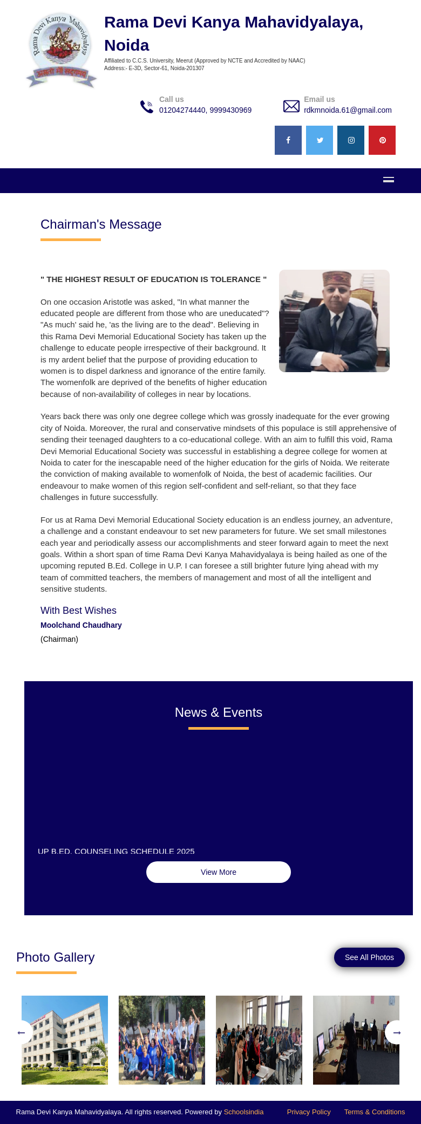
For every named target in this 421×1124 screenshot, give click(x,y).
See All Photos (369, 957)
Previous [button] (21, 1032)
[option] (64, 1032)
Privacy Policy (309, 1112)
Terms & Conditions (374, 1112)
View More (218, 872)
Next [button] (397, 1032)
